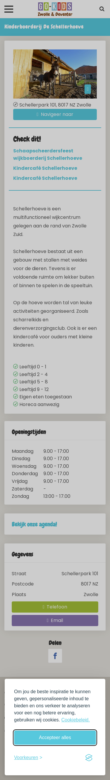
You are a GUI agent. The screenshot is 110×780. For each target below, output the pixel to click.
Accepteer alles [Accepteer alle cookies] (55, 737)
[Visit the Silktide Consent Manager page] (89, 758)
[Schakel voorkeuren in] (28, 757)
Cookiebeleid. (75, 719)
